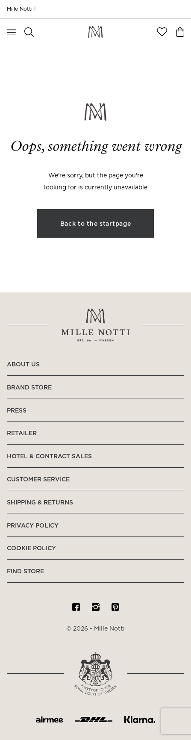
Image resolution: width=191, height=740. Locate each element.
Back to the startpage (95, 224)
